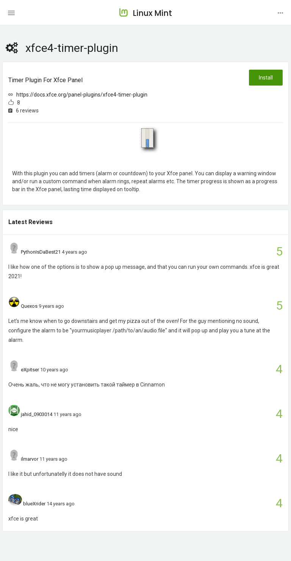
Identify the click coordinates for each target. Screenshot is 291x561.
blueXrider (34, 503)
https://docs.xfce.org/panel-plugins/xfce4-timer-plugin (81, 95)
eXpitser (30, 369)
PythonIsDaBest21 (41, 252)
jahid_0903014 (36, 414)
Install (266, 78)
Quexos (29, 306)
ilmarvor (29, 459)
